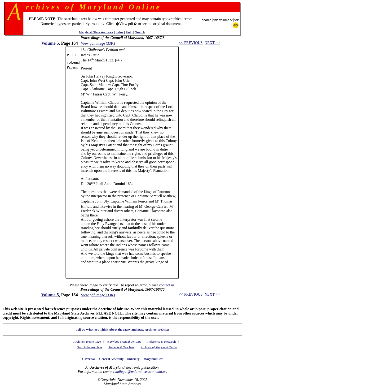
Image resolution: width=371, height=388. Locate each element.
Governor (88, 359)
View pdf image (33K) (98, 43)
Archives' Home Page (87, 341)
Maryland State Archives (96, 32)
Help (129, 32)
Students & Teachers (121, 347)
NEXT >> (212, 43)
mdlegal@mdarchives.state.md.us (140, 372)
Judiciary (133, 359)
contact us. (167, 285)
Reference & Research (161, 341)
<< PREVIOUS (191, 43)
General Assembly (111, 359)
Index (120, 32)
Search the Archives (89, 347)
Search (140, 32)
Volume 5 (50, 43)
